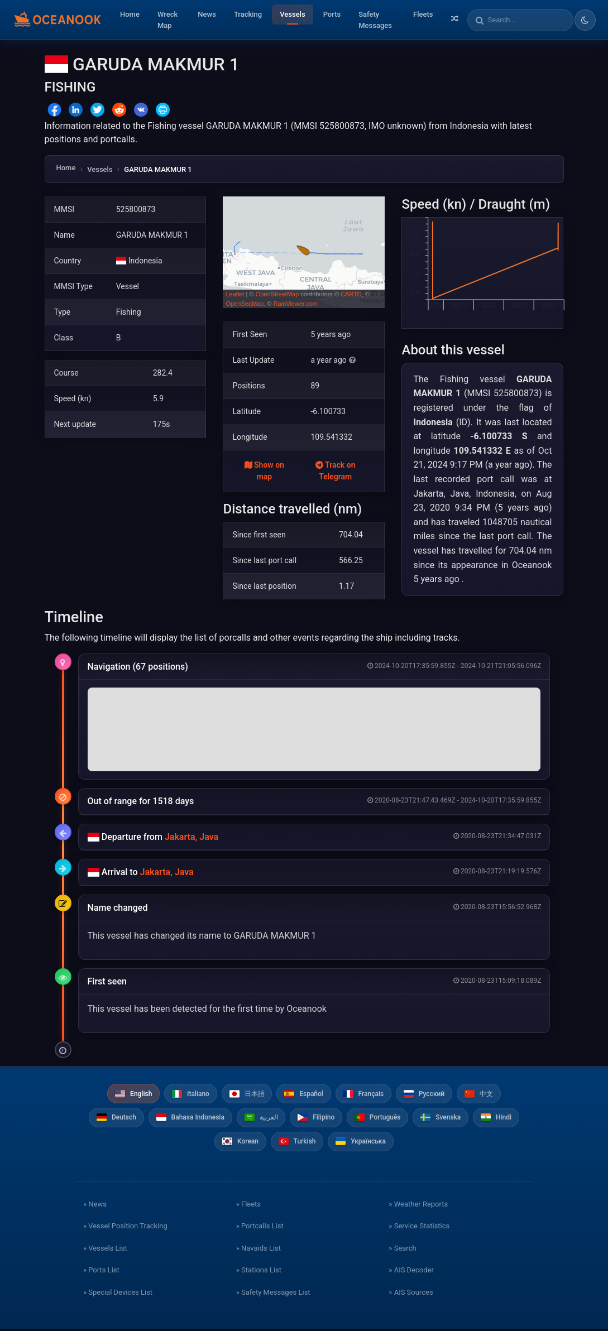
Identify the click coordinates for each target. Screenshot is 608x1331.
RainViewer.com (296, 303)
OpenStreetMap (277, 294)
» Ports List (101, 1272)
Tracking (248, 14)
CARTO (351, 294)
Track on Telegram (335, 470)
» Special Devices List (117, 1294)
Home (130, 14)
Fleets (423, 14)
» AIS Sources (411, 1294)
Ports (332, 14)
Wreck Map (167, 20)
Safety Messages (375, 20)
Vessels (292, 14)
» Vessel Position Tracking (125, 1228)
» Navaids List (258, 1250)
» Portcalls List (260, 1228)
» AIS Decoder (411, 1272)
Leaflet (235, 294)
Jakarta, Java (191, 837)
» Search (402, 1250)
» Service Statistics (419, 1228)
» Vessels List (105, 1250)
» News (95, 1206)
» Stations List (258, 1272)
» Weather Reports (418, 1206)
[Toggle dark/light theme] (585, 20)
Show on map (264, 470)
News (207, 14)
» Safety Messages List (273, 1294)
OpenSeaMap (245, 303)
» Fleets (248, 1206)
